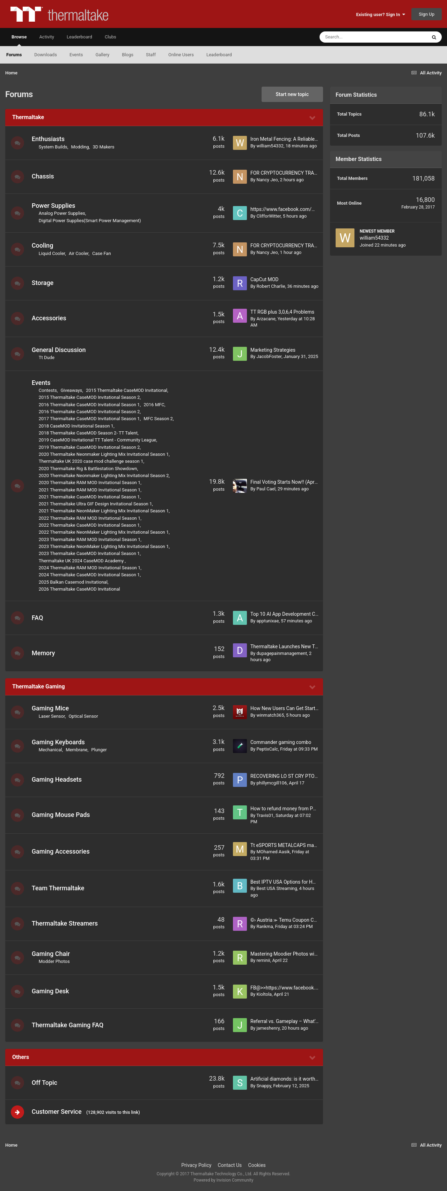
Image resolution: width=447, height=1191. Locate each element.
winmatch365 (270, 715)
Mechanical (51, 749)
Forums (14, 54)
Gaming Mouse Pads (61, 814)
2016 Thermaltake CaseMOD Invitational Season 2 (90, 411)
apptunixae (267, 620)
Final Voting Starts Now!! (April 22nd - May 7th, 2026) (307, 482)
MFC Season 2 (159, 418)
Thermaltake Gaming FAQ (68, 1025)
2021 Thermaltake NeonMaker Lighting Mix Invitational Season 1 (104, 510)
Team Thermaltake (58, 888)
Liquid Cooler (52, 253)
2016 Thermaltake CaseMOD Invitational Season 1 (90, 404)
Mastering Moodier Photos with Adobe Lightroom (303, 954)
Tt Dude (47, 357)
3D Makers (104, 146)
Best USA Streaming (276, 888)
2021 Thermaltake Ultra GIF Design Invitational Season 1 (96, 503)
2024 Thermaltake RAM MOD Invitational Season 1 (90, 567)
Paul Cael (265, 488)
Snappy (263, 1085)
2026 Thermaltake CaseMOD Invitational (80, 589)
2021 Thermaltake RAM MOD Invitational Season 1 (90, 489)
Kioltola (264, 994)
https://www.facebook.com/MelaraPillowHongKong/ (307, 209)
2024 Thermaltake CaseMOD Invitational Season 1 (90, 574)
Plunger (100, 749)
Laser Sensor (52, 716)
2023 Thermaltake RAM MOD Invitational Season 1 (90, 539)
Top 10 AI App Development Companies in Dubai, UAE (308, 614)
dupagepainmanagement (281, 653)
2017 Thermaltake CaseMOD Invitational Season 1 (90, 418)
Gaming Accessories (61, 851)
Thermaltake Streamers (65, 923)
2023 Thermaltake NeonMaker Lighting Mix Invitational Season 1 (104, 546)
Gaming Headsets (57, 779)
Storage (43, 282)
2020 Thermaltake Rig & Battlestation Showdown (88, 468)
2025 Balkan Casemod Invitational (73, 582)
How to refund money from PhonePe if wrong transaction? (313, 808)
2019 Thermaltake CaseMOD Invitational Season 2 (90, 447)
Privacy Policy (196, 1166)
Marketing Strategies (272, 350)
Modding (81, 146)
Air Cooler (79, 253)
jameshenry (267, 1028)
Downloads (45, 54)
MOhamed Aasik (273, 851)
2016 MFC (154, 404)
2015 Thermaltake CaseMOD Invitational (127, 390)
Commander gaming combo (280, 742)
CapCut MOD (264, 279)
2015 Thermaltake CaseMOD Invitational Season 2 (90, 397)
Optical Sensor (84, 716)
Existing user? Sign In (380, 14)
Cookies (257, 1166)
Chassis (43, 176)
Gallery (102, 54)
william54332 (269, 145)
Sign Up (426, 14)
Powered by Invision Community (224, 1180)
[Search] (355, 37)
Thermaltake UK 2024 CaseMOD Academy (82, 560)
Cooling (43, 245)
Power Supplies (54, 205)
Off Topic (45, 1082)
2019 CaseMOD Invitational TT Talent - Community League (98, 440)
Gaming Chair (51, 953)
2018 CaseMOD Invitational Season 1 (76, 426)
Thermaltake (28, 117)
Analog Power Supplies (62, 213)
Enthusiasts (48, 139)
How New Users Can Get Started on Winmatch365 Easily (311, 708)
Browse (19, 40)
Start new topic (292, 94)
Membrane (77, 749)
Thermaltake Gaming (38, 686)
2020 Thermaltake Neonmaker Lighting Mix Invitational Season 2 (104, 475)
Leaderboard (219, 54)
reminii (263, 960)
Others (20, 1057)
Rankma (264, 926)
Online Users (181, 54)
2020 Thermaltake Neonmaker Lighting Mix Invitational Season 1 (104, 454)
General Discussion (59, 349)
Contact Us (230, 1166)
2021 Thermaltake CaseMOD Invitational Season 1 (90, 496)
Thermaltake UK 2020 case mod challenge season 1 (91, 461)
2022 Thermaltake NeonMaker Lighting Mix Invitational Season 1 (104, 532)
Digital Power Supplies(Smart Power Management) (90, 220)
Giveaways (72, 390)
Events (76, 54)
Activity (46, 36)
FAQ (38, 617)
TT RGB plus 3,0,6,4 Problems (282, 312)
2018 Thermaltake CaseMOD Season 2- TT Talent (88, 433)
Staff (151, 54)
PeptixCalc (267, 749)
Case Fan (102, 253)
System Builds (53, 146)
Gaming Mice (50, 708)
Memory (44, 653)
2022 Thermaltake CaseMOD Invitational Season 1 (90, 525)
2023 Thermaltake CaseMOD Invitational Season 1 (90, 553)
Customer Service (57, 1112)
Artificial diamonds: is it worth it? (286, 1079)
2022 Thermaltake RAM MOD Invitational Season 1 (90, 518)
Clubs (110, 36)
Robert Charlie (270, 286)
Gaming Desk (51, 991)
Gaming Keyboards (59, 742)
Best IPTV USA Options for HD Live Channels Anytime (308, 882)
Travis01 (264, 815)
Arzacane (265, 318)
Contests (48, 390)
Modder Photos (55, 961)
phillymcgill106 (271, 783)
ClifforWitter (268, 216)
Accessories (49, 318)
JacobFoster (268, 356)
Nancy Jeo (267, 179)
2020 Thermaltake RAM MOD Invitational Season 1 (90, 482)
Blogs (127, 54)
